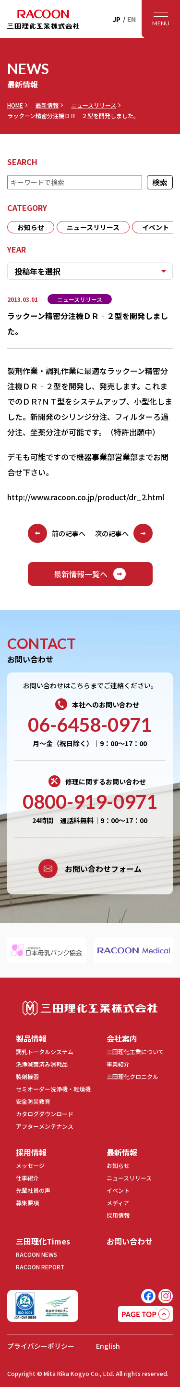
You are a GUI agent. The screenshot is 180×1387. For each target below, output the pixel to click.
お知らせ (30, 227)
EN (131, 19)
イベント (155, 227)
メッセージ (30, 1165)
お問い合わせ (130, 1241)
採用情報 (31, 1152)
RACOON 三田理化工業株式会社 (43, 19)
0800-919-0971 (90, 801)
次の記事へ (124, 533)
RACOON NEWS (36, 1254)
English (108, 1346)
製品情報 (31, 1038)
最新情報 (47, 105)
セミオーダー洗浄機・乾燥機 (53, 1089)
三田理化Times (43, 1241)
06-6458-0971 (90, 724)
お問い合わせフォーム (90, 868)
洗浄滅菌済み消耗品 (42, 1064)
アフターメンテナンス (44, 1126)
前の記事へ (56, 533)
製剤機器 (27, 1076)
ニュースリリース (93, 105)
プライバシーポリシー (40, 1346)
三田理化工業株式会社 (90, 1008)
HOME (15, 105)
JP (116, 19)
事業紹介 (118, 1064)
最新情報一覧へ (90, 574)
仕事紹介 (27, 1178)
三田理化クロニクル (132, 1076)
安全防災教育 (33, 1101)
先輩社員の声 (33, 1190)
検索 (160, 182)
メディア (118, 1203)
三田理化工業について (135, 1051)
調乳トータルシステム (44, 1051)
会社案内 (122, 1038)
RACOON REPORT (40, 1267)
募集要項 (27, 1203)
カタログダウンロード (44, 1114)
